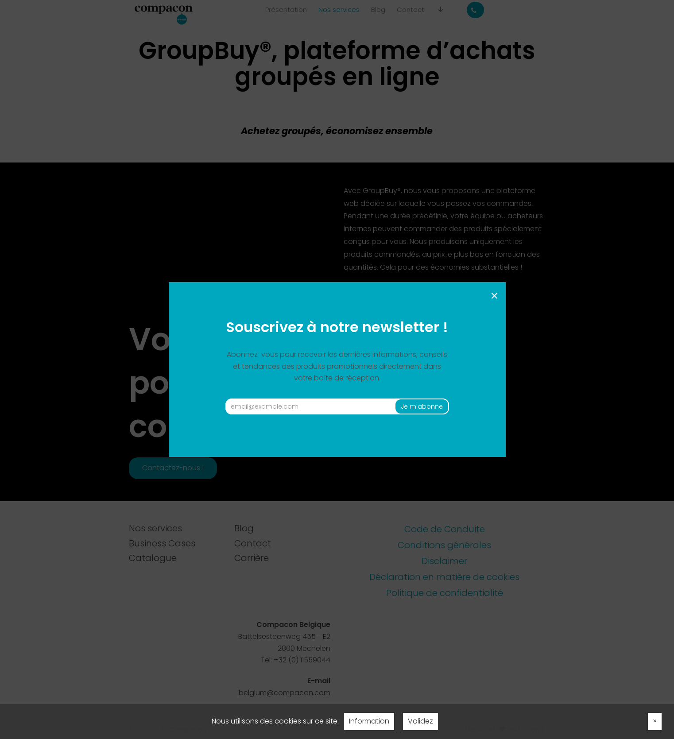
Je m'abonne (422, 406)
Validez (420, 721)
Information (369, 721)
